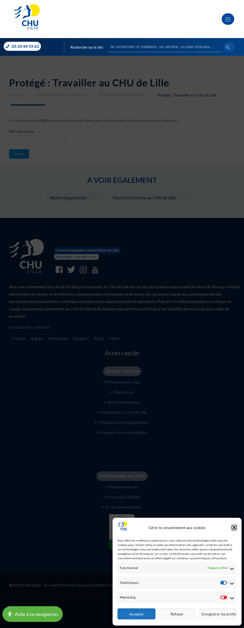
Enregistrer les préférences (219, 614)
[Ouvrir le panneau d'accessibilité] (32, 614)
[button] (234, 527)
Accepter (136, 614)
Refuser (176, 614)
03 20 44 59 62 (25, 46)
